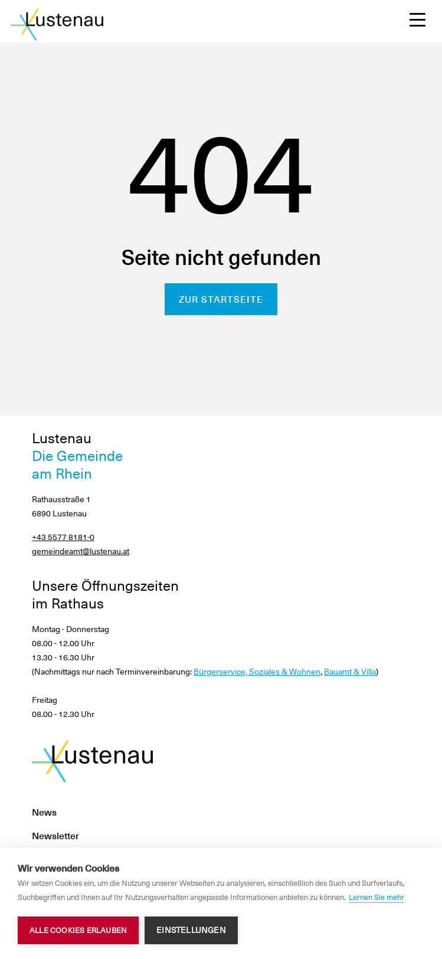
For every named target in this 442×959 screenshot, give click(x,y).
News (44, 812)
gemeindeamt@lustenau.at (80, 551)
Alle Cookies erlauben (78, 930)
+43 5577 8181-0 (63, 537)
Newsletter (55, 836)
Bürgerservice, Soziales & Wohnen (257, 671)
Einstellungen (191, 930)
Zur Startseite (221, 299)
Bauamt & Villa (350, 671)
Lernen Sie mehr (376, 897)
